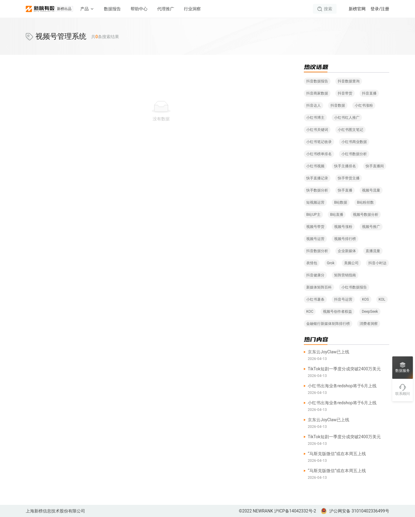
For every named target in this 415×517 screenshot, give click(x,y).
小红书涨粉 (364, 105)
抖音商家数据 (317, 93)
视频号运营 (315, 239)
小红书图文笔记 (350, 130)
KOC (309, 311)
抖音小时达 (377, 263)
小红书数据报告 (354, 287)
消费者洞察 (369, 324)
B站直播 (336, 214)
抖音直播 (369, 93)
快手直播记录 (317, 178)
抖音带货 (345, 93)
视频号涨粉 (343, 227)
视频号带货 (315, 227)
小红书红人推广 (347, 117)
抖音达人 (313, 105)
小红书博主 (315, 117)
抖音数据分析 (317, 251)
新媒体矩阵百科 (319, 287)
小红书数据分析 (354, 154)
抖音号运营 (343, 299)
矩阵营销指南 (345, 275)
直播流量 (373, 251)
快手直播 (345, 190)
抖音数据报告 (317, 81)
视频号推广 (371, 227)
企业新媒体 (347, 251)
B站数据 (340, 202)
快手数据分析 (317, 190)
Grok (330, 263)
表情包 (311, 263)
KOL (382, 299)
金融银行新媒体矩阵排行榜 (328, 324)
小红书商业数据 (354, 142)
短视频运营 (315, 202)
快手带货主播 (349, 178)
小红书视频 (315, 166)
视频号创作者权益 (337, 311)
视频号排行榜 (345, 239)
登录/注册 (379, 8)
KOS (365, 299)
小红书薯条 (315, 299)
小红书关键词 (317, 130)
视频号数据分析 (365, 214)
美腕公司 (351, 263)
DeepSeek (370, 311)
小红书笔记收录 (319, 142)
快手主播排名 (345, 166)
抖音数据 (337, 105)
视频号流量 (371, 190)
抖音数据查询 (349, 81)
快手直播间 (375, 166)
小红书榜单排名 (319, 154)
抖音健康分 (315, 275)
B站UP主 (313, 214)
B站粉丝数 (365, 202)
